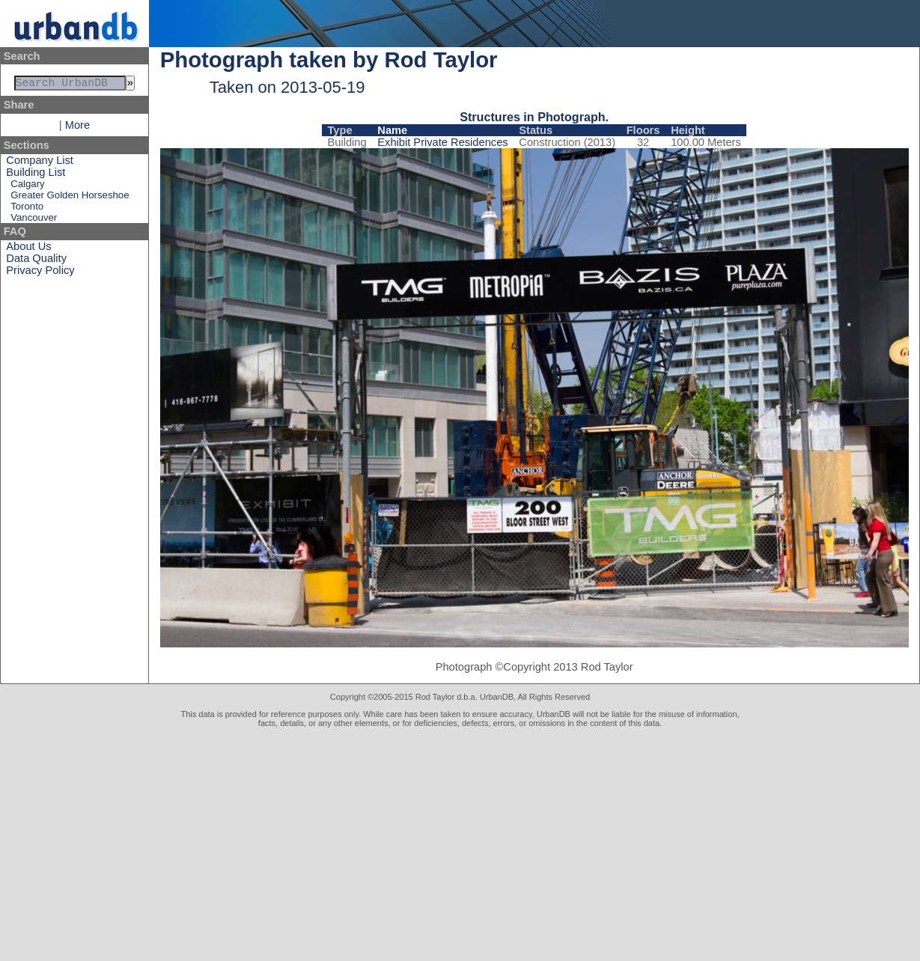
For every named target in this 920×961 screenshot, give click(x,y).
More (77, 128)
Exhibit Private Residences (442, 142)
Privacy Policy (40, 273)
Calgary (27, 186)
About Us (28, 249)
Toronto (26, 209)
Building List (35, 175)
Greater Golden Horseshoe (69, 198)
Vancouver (33, 220)
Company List (39, 163)
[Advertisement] (460, 840)
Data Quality (36, 261)
